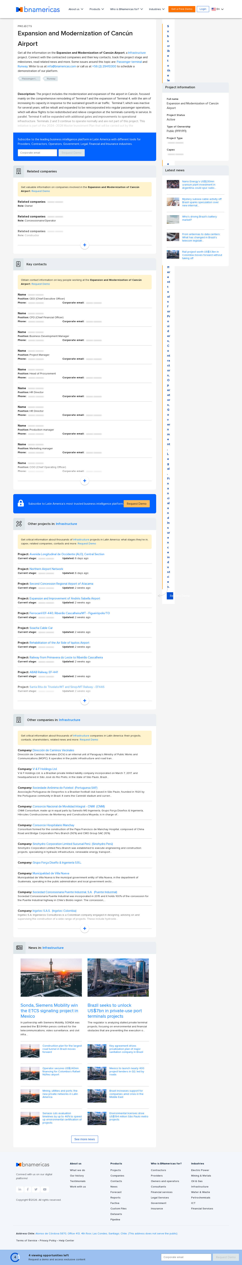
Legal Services (160, 1197)
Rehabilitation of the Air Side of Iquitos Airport (59, 642)
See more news (84, 1139)
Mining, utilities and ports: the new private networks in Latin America (60, 1094)
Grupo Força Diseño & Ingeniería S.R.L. (57, 862)
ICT (193, 1203)
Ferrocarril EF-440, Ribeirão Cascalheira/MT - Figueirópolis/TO (70, 613)
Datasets (116, 1214)
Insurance (157, 1208)
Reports (115, 1197)
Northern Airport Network (46, 568)
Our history (77, 1175)
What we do (77, 1170)
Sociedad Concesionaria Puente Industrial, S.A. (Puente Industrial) (75, 892)
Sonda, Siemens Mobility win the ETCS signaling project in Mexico (49, 1011)
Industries (155, 9)
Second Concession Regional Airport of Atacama (61, 583)
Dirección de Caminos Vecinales (53, 750)
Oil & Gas (196, 1181)
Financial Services (202, 1208)
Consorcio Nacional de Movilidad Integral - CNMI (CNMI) (69, 806)
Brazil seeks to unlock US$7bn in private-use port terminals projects (115, 1011)
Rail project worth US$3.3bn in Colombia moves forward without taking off (202, 255)
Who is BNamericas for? (125, 9)
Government (158, 1203)
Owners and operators (165, 1181)
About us (74, 9)
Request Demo (71, 152)
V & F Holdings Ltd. (45, 769)
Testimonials (77, 1181)
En (216, 9)
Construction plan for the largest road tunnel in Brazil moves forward (62, 1049)
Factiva (114, 1203)
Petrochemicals (200, 1197)
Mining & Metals (201, 1175)
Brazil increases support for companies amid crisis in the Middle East (126, 1094)
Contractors (158, 1170)
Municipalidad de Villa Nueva (51, 873)
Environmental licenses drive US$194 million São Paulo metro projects (128, 1116)
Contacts (116, 1181)
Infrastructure (137, 52)
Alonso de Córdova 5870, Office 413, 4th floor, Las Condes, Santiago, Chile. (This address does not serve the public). (107, 1233)
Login (203, 9)
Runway (23, 66)
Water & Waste (200, 1192)
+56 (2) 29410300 (104, 66)
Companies (117, 1175)
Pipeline (115, 1219)
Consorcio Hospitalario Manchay (53, 825)
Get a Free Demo (181, 9)
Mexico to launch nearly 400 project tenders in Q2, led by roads (126, 1071)
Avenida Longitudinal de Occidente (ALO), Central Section (67, 554)
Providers (157, 1175)
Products (95, 9)
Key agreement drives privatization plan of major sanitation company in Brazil (126, 1049)
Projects (115, 1170)
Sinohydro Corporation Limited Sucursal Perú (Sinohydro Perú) (73, 843)
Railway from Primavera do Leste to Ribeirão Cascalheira (66, 657)
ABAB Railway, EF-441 (44, 672)
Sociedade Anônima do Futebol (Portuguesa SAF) (65, 787)
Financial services (161, 1192)
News (113, 1186)
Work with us (78, 1186)
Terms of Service (27, 1240)
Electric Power (200, 1170)
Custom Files (118, 1208)
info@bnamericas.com (61, 66)
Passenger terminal (129, 61)
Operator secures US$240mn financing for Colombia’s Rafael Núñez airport (61, 1071)
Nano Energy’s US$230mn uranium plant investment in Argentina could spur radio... (199, 184)
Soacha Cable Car (41, 627)
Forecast (116, 1192)
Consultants (158, 1186)
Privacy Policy (48, 1240)
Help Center (66, 1240)
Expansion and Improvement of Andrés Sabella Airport (65, 598)
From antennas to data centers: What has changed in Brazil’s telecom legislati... (201, 237)
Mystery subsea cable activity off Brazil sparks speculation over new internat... (202, 202)
